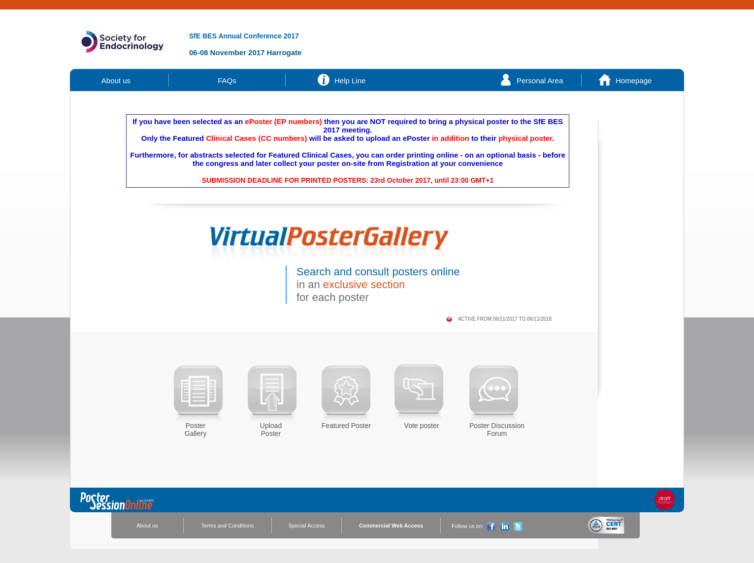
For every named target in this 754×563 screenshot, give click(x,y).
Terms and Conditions (227, 526)
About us (116, 80)
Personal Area (540, 80)
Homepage (634, 80)
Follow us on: (468, 526)
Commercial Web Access (391, 526)
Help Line (349, 80)
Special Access (307, 526)
